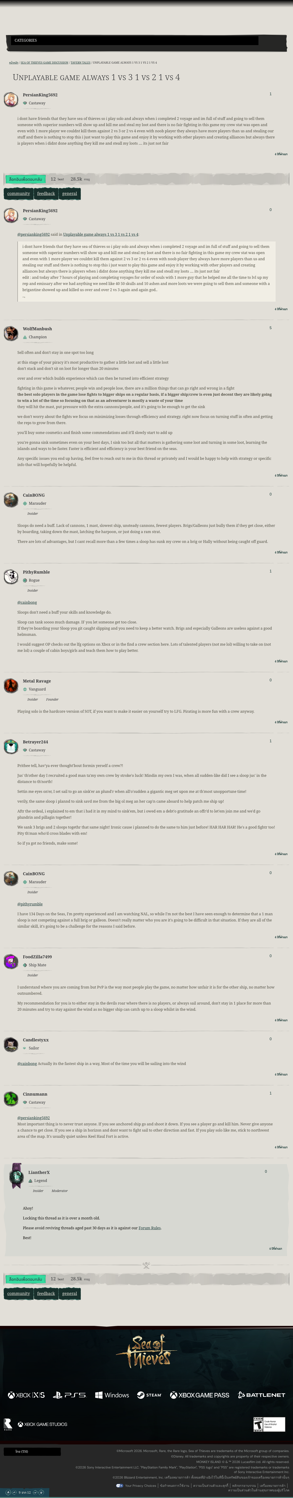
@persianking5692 (33, 234)
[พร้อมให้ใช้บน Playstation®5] (69, 1396)
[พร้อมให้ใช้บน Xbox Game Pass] (200, 1396)
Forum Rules (150, 1228)
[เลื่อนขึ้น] (14, 1492)
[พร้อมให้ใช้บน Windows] (112, 1396)
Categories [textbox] (26, 40)
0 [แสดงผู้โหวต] (271, 210)
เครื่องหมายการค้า (272, 1486)
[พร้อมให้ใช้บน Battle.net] (261, 1396)
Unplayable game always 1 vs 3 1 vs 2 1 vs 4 (100, 234)
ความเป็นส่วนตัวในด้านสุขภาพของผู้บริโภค (258, 1490)
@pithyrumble (30, 904)
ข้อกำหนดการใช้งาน (174, 1486)
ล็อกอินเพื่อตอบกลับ (25, 179)
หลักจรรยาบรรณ (244, 1486)
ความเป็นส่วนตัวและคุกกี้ (210, 1486)
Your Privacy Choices (140, 1486)
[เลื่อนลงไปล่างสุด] (41, 1492)
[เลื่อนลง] (35, 1492)
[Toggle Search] (21, 48)
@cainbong (27, 602)
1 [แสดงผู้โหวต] (271, 94)
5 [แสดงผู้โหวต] (271, 328)
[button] (134, 40)
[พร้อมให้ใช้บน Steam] (149, 1396)
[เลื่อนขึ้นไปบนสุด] (8, 1492)
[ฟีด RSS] (6, 63)
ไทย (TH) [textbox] (22, 1451)
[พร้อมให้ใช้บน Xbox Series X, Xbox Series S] (26, 1396)
